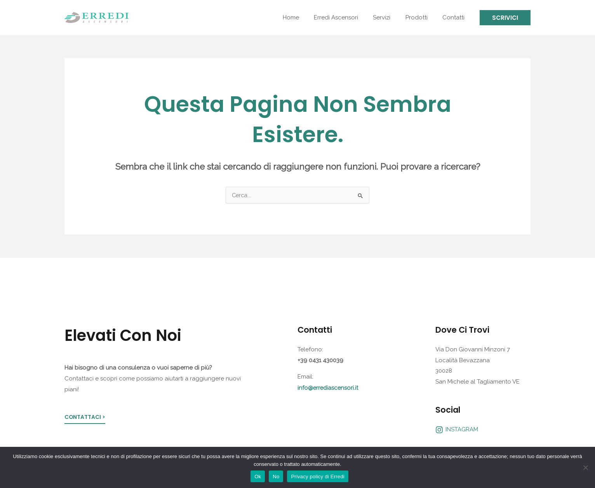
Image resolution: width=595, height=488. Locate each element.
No (276, 476)
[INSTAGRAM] (456, 430)
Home (305, 17)
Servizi (389, 17)
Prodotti (421, 17)
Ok (257, 476)
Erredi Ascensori (347, 17)
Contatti (455, 17)
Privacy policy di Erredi (317, 476)
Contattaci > (85, 418)
